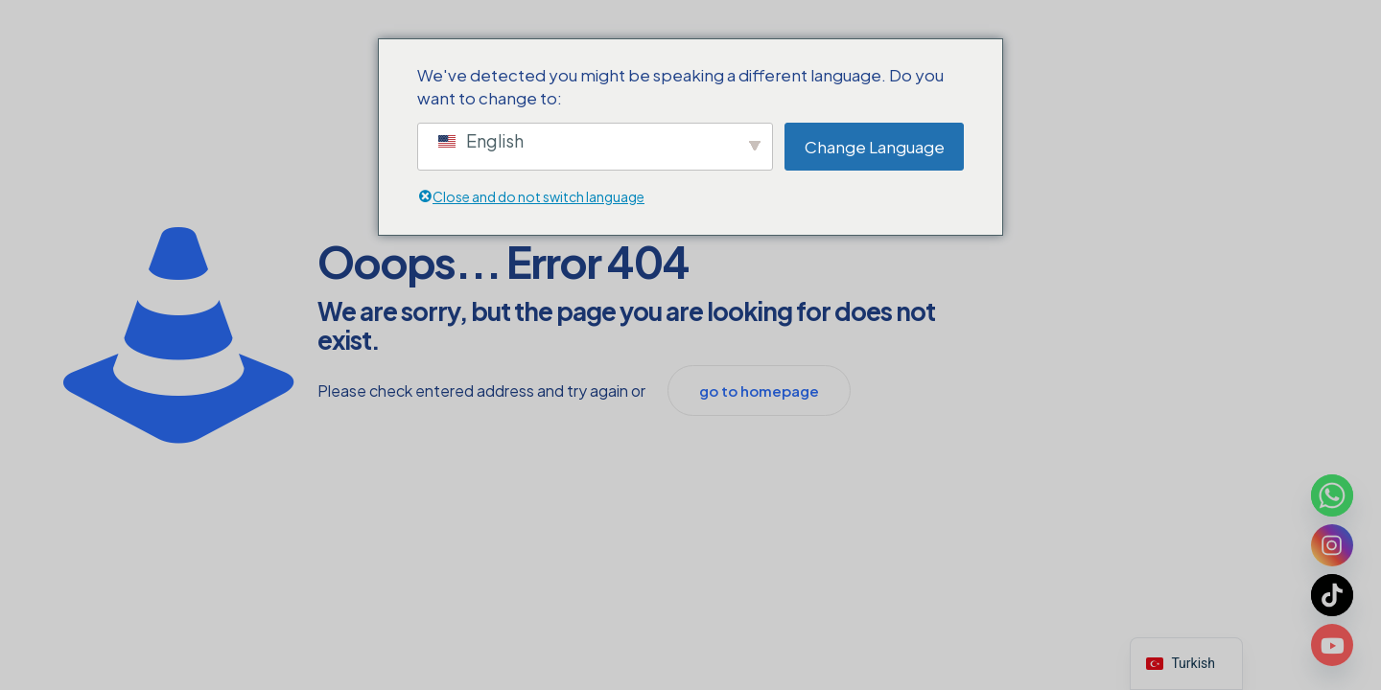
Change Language (875, 146)
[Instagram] (1332, 545)
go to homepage (759, 390)
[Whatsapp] (1332, 495)
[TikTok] (1332, 595)
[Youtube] (1332, 645)
